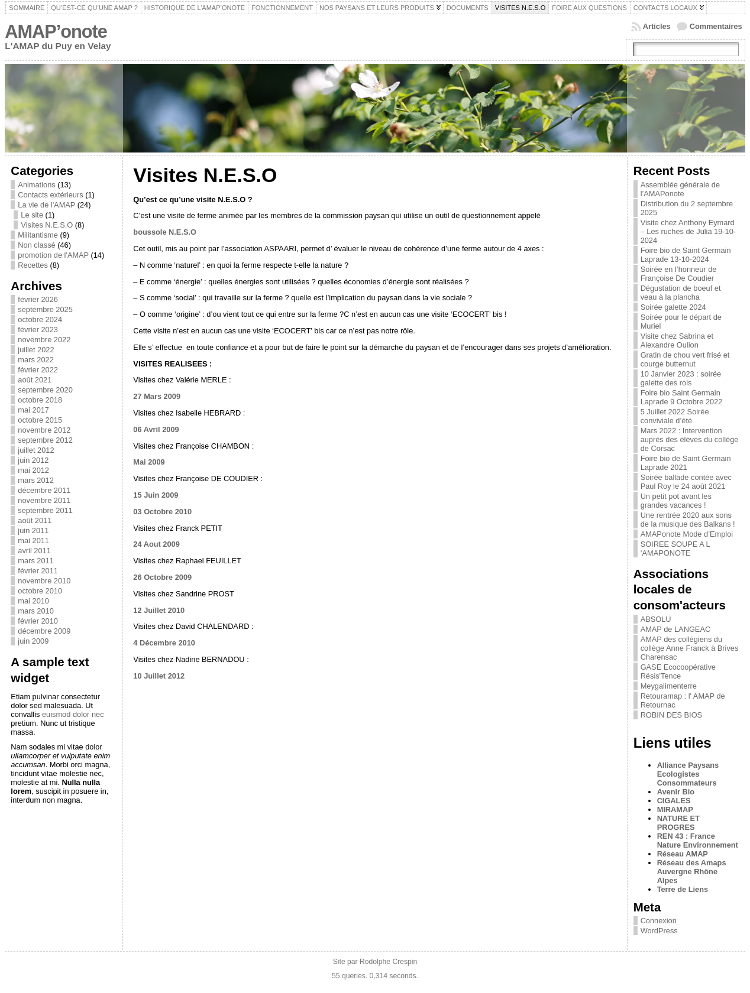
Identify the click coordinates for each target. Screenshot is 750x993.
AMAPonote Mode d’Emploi (687, 534)
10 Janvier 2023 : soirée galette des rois (681, 378)
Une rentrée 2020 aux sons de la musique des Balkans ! (688, 519)
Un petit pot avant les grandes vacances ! (676, 501)
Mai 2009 (148, 461)
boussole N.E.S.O (164, 232)
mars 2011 (35, 560)
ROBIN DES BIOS (672, 714)
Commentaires (716, 26)
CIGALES (674, 800)
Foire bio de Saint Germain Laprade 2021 (686, 463)
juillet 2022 (36, 349)
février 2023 (38, 329)
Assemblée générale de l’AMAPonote (680, 189)
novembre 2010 (44, 580)
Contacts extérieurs (50, 194)
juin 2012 (33, 460)
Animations (36, 184)
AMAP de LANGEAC (676, 629)
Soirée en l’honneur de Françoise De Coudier (679, 274)
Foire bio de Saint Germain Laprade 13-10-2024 (686, 255)
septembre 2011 (45, 510)
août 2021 (34, 379)
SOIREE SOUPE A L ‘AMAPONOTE (675, 548)
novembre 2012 (44, 430)
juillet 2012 (36, 450)
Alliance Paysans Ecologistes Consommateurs (688, 774)
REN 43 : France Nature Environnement (697, 840)
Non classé (36, 245)
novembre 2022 (44, 339)
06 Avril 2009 (156, 429)
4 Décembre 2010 (164, 642)
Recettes (33, 265)
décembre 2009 (44, 631)
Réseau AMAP (682, 853)
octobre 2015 (40, 420)
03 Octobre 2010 (162, 511)
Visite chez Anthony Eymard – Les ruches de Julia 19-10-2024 (688, 231)
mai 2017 (33, 409)
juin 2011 (33, 530)
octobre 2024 (40, 319)
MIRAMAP (675, 809)
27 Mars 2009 (156, 396)
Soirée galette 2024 (673, 307)
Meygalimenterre (669, 686)
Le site (32, 214)
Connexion (659, 920)
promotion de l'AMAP (53, 255)
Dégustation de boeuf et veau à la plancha (681, 292)
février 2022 (38, 369)
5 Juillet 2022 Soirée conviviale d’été (675, 416)
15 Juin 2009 (155, 495)
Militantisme (38, 235)
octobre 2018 (40, 399)
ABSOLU (656, 619)
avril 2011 (34, 550)
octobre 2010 (40, 590)
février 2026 (38, 299)
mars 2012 (35, 480)
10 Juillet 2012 (159, 675)
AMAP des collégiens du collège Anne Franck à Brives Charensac (690, 648)
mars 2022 (35, 359)
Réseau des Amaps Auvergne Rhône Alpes (691, 871)
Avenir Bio (676, 791)
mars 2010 (35, 610)
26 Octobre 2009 (162, 577)
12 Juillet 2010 (159, 610)
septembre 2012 (45, 440)
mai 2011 (33, 540)
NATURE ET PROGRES (678, 823)
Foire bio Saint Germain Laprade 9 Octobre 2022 (682, 397)
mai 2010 (33, 600)
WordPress (659, 930)
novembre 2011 (44, 500)
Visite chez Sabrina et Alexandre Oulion (677, 340)
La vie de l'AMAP (46, 204)
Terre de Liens (683, 889)
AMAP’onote (56, 31)
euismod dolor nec (73, 714)
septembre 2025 (45, 309)
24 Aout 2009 (156, 544)
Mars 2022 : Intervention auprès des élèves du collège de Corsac (690, 439)
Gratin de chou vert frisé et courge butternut (685, 359)
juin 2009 (33, 641)
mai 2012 (33, 470)
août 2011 (34, 520)
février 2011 (38, 570)
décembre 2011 (44, 490)
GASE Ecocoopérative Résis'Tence (678, 671)
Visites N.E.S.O (47, 224)
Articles (657, 26)
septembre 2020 (45, 389)
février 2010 (38, 620)
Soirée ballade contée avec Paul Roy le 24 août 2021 (686, 482)
